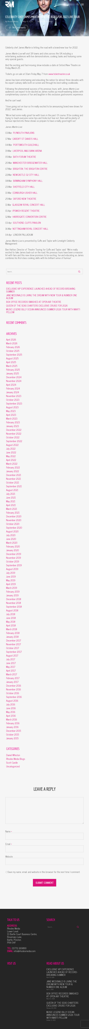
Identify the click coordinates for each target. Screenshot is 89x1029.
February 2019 (13, 591)
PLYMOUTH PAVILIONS (23, 133)
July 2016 (10, 704)
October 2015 (12, 734)
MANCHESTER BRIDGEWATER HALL (30, 163)
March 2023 (11, 418)
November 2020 (13, 520)
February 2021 (13, 512)
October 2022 (12, 437)
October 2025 (12, 350)
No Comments (17, 27)
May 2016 (10, 712)
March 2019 (11, 587)
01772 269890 (19, 948)
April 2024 (11, 384)
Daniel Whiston (13, 755)
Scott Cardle (12, 762)
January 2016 (12, 727)
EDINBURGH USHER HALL (25, 193)
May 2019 (10, 580)
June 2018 (11, 618)
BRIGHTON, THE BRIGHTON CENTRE (30, 169)
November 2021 (13, 478)
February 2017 (13, 678)
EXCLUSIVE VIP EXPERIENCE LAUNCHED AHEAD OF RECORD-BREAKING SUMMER (40, 290)
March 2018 (11, 629)
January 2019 (12, 595)
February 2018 (13, 633)
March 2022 (11, 463)
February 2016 (13, 723)
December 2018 (13, 599)
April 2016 (11, 715)
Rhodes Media (13, 21)
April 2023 (11, 414)
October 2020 (12, 523)
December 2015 (13, 730)
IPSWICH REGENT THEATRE (26, 211)
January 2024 (12, 392)
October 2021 (12, 482)
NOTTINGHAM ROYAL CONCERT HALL (30, 229)
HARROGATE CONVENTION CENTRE (30, 217)
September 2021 (14, 486)
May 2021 (10, 501)
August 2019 (12, 569)
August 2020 (12, 531)
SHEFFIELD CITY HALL (24, 187)
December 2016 (13, 685)
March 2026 (11, 343)
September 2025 (14, 354)
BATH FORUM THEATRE (24, 157)
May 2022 (11, 456)
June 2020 (11, 539)
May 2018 (10, 621)
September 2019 (14, 565)
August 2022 (12, 445)
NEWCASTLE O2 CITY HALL (26, 175)
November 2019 (13, 557)
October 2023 (12, 399)
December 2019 (13, 554)
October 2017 (12, 648)
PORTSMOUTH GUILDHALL (26, 145)
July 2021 (10, 493)
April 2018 (11, 625)
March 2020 (11, 542)
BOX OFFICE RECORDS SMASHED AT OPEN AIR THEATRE (33, 301)
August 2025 (12, 358)
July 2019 (10, 572)
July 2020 (10, 535)
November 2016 (13, 689)
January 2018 (12, 636)
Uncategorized (13, 766)
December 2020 (13, 516)
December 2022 (13, 429)
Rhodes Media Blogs (45, 21)
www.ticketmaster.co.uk (59, 74)
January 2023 (12, 426)
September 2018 (14, 606)
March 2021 (11, 508)
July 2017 (10, 659)
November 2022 (13, 433)
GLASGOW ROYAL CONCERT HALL (28, 205)
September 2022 (14, 441)
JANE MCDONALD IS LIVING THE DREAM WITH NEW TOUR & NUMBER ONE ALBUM (41, 297)
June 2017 (11, 663)
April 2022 (11, 460)
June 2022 (11, 452)
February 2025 (13, 369)
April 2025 (11, 362)
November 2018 (13, 602)
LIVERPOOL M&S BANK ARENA (27, 151)
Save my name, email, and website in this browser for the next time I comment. (44, 872)
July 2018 (10, 614)
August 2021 (12, 490)
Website (9, 856)
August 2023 (12, 407)
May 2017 (10, 666)
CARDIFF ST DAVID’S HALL (25, 139)
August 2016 (12, 700)
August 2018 (12, 610)
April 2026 (11, 339)
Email (8, 844)
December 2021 (13, 475)
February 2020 (13, 546)
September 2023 (14, 403)
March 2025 (11, 366)
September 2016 (14, 697)
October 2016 (12, 693)
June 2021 (11, 497)
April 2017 (11, 670)
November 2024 (13, 381)
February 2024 (13, 388)
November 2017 (13, 644)
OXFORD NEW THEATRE (24, 199)
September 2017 (14, 651)
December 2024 (14, 377)
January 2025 (12, 373)
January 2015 (12, 738)
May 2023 (11, 411)
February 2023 (13, 422)
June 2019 (11, 576)
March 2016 (11, 719)
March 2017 (11, 674)
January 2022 (12, 471)
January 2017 (12, 681)
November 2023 (13, 396)
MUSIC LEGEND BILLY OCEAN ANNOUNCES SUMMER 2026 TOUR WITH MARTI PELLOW (43, 311)
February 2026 (13, 347)
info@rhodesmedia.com (24, 951)
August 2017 (12, 655)
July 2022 (10, 448)
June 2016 (11, 708)
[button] (82, 4)
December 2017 (13, 640)
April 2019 (11, 584)
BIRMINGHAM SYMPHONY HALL (28, 181)
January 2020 (12, 550)
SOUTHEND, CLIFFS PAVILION (27, 223)
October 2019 (12, 561)
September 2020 (14, 527)
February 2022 (13, 467)
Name (8, 831)
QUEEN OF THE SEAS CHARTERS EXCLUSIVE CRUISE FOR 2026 (37, 305)
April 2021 (11, 505)
